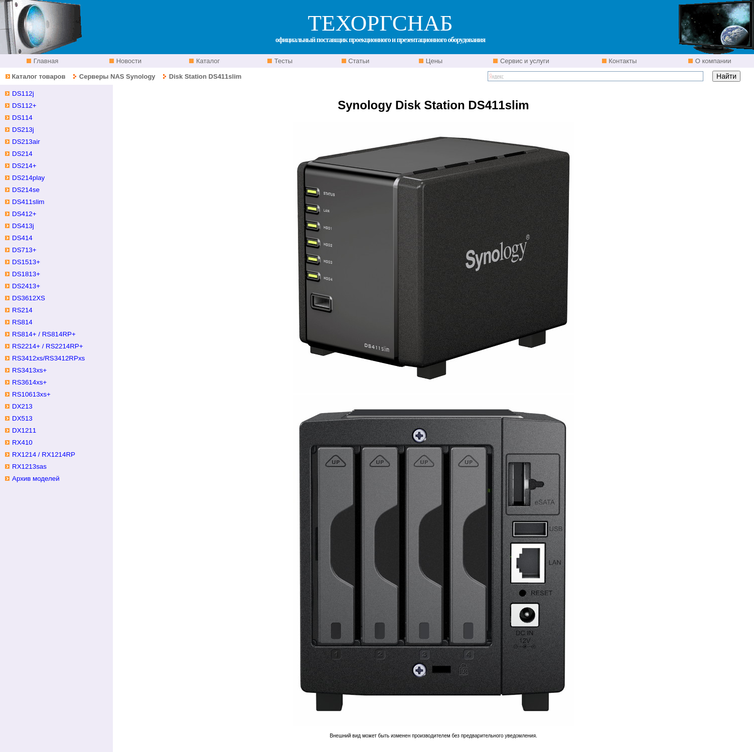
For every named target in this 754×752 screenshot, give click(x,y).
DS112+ (24, 105)
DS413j (23, 226)
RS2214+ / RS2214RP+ (47, 346)
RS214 (22, 310)
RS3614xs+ (29, 382)
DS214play (28, 177)
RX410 (22, 442)
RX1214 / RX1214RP (43, 454)
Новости (127, 61)
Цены (433, 61)
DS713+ (24, 250)
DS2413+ (26, 286)
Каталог (207, 61)
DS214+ (24, 165)
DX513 (22, 418)
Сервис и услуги (523, 61)
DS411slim (28, 202)
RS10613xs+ (31, 394)
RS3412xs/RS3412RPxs (48, 358)
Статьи (358, 61)
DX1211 (24, 430)
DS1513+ (26, 262)
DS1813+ (26, 274)
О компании (712, 61)
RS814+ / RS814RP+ (44, 334)
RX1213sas (29, 466)
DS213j (23, 129)
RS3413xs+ (29, 370)
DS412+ (24, 214)
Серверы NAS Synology (118, 76)
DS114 (22, 117)
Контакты (622, 61)
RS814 (22, 322)
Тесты (282, 61)
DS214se (26, 190)
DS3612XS (28, 298)
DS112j (23, 93)
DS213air (26, 141)
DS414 (22, 238)
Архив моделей (36, 478)
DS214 (22, 153)
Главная (45, 61)
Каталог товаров (38, 76)
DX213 (22, 406)
